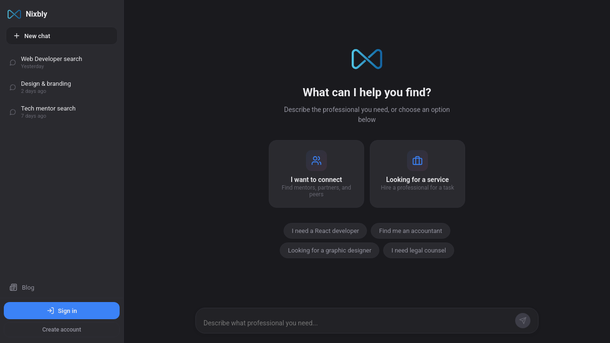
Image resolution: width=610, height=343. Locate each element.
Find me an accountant (410, 230)
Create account (61, 329)
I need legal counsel (418, 250)
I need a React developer (325, 230)
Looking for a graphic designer (329, 250)
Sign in (62, 310)
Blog (22, 287)
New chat (31, 36)
